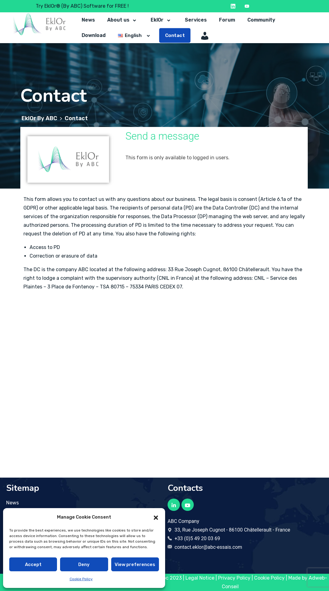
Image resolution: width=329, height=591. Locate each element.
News (88, 20)
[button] (156, 517)
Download (94, 35)
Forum (227, 20)
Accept (33, 564)
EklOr (162, 20)
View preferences (135, 564)
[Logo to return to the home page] (39, 24)
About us (122, 20)
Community (261, 20)
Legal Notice (199, 578)
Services (196, 20)
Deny (84, 564)
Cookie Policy (81, 579)
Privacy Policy (234, 578)
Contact (175, 35)
